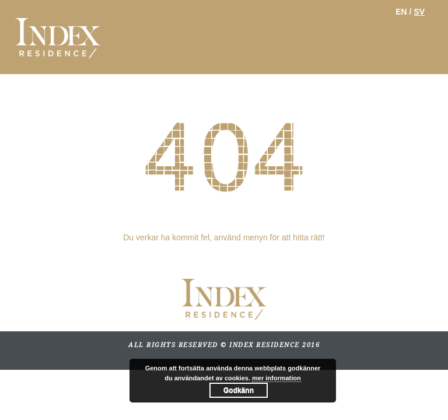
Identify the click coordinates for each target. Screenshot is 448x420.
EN (401, 11)
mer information (276, 378)
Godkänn (238, 390)
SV (419, 11)
